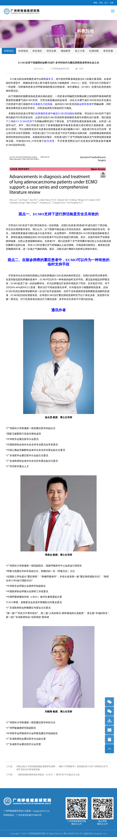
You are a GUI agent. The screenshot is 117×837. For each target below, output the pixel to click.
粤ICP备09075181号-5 (73, 833)
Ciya (105, 833)
